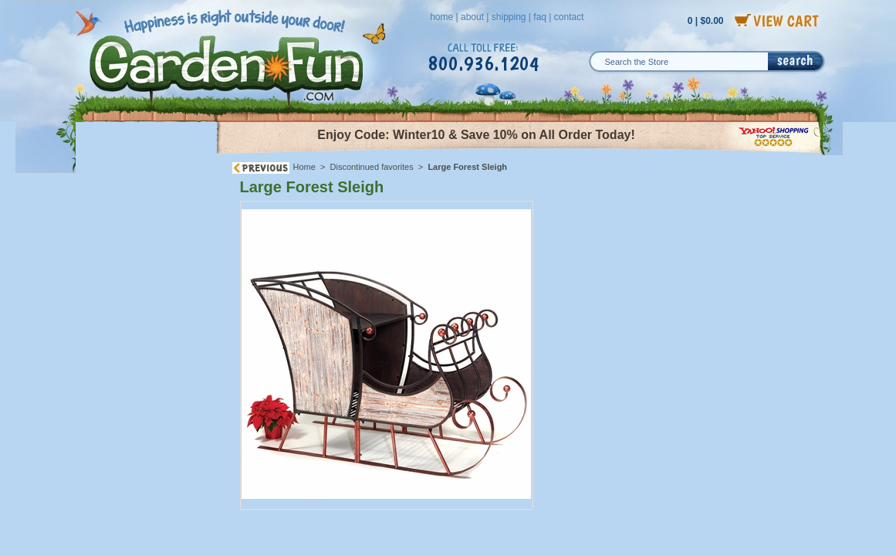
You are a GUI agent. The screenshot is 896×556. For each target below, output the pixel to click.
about (472, 17)
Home (304, 166)
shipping (509, 17)
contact (569, 17)
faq (539, 17)
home (441, 17)
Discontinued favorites (372, 166)
